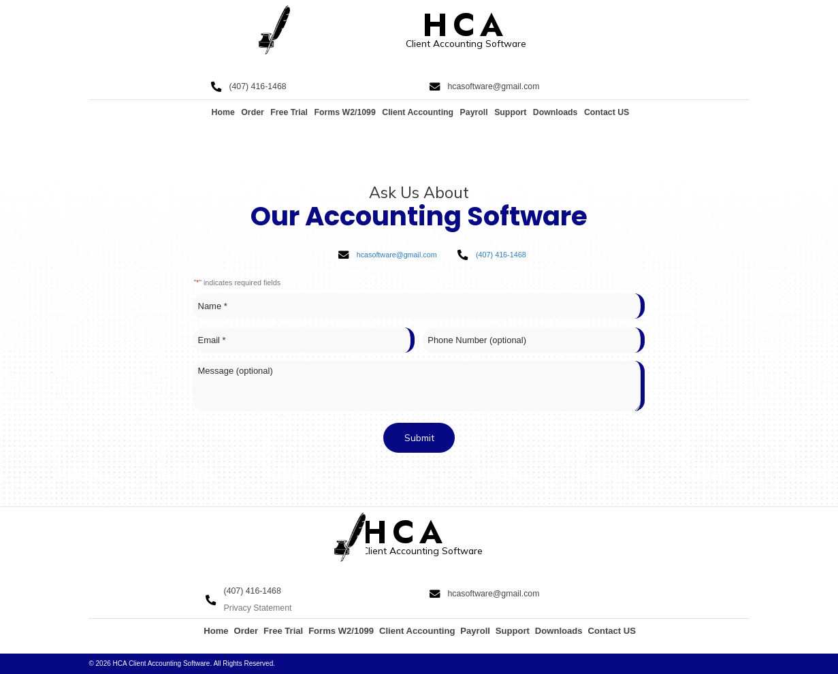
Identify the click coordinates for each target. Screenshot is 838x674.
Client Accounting (417, 112)
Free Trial (289, 112)
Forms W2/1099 (344, 112)
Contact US (606, 112)
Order (252, 112)
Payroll (474, 112)
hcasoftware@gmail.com (493, 86)
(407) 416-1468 (257, 86)
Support (510, 112)
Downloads (555, 112)
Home (223, 112)
